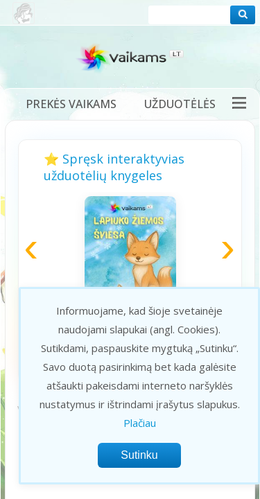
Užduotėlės (180, 104)
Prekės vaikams (71, 104)
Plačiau (139, 423)
